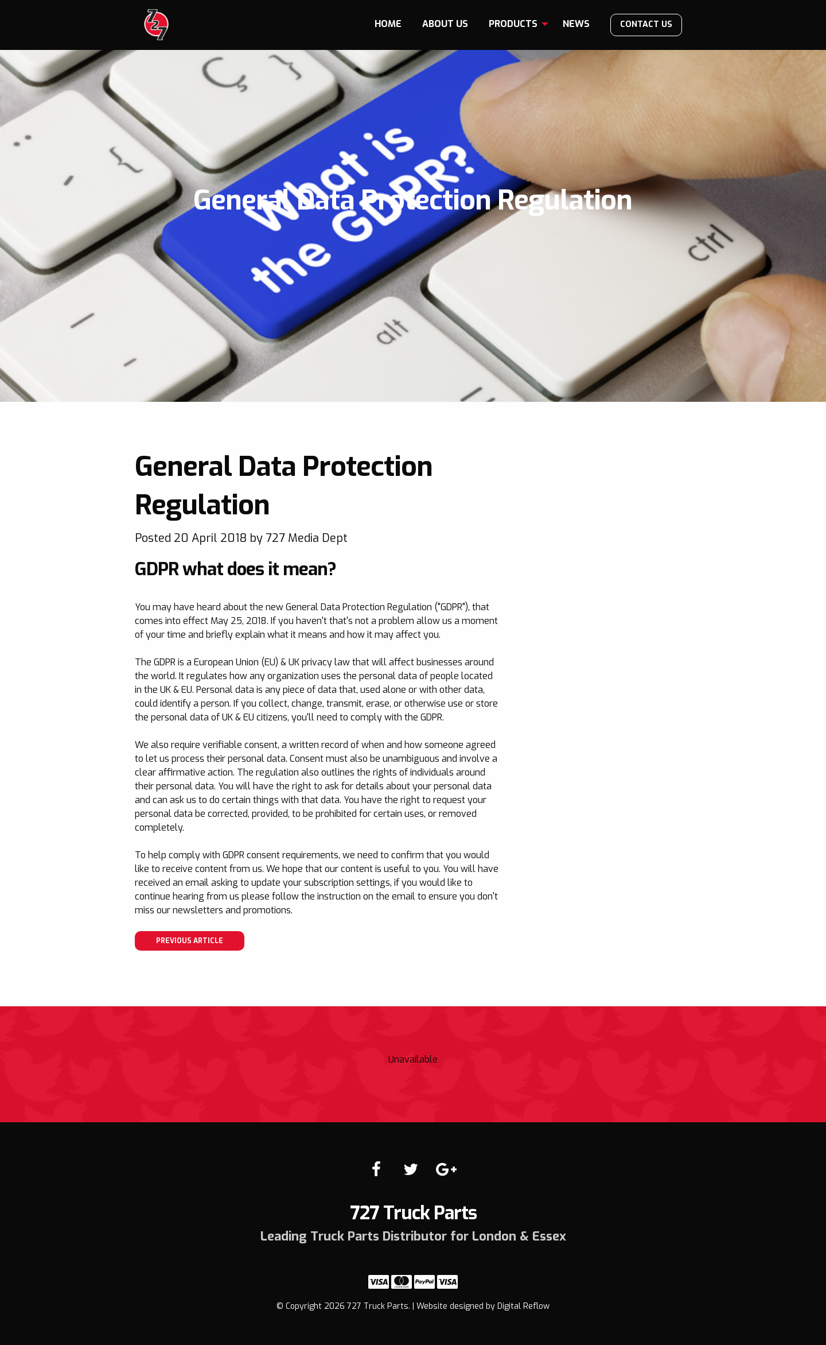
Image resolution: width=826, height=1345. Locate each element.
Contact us (646, 24)
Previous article (189, 940)
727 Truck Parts (156, 24)
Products (513, 24)
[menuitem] (388, 24)
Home (388, 24)
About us (445, 24)
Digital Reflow (523, 1306)
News (576, 24)
